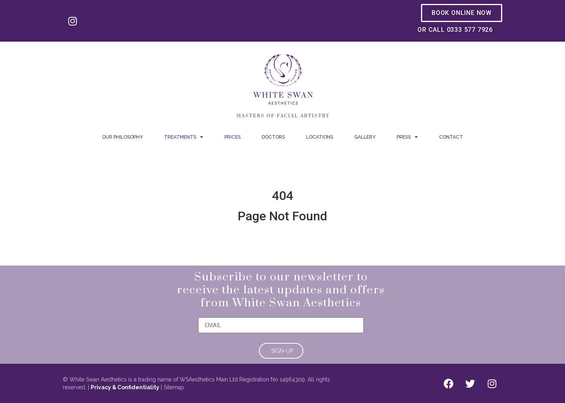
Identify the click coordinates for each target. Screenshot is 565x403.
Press (407, 137)
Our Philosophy (122, 137)
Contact (451, 137)
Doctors (273, 137)
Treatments (183, 137)
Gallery (364, 137)
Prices (232, 137)
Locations (319, 137)
